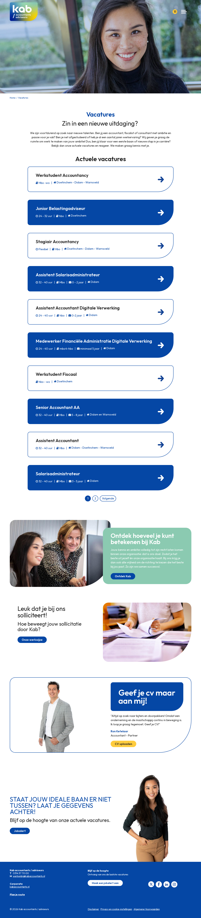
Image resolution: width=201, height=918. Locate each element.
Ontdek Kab (123, 576)
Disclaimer (93, 909)
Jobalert (20, 831)
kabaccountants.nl (19, 886)
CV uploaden (123, 744)
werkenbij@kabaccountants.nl (29, 876)
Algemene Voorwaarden (146, 909)
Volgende (108, 498)
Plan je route (17, 894)
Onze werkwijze (32, 640)
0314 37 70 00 (21, 873)
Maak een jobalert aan (105, 883)
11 (175, 12)
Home (13, 97)
